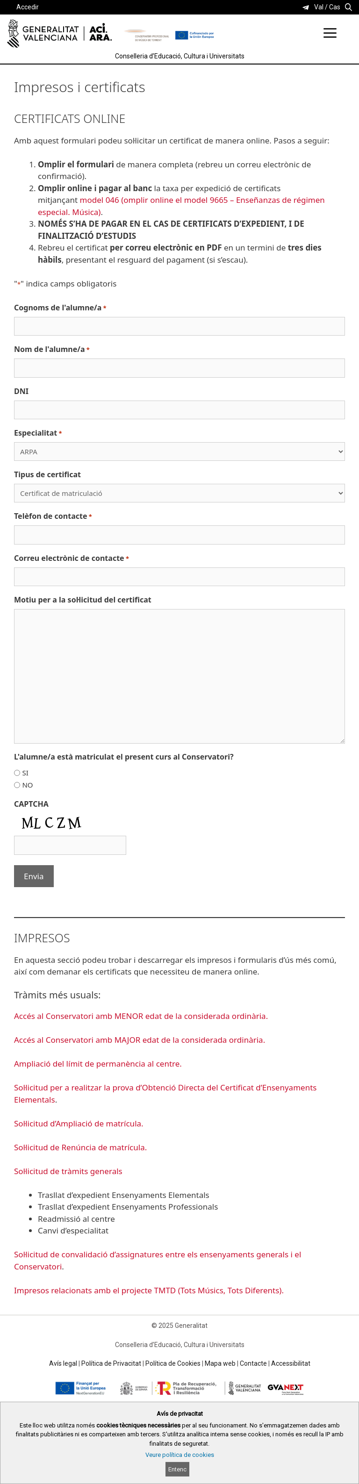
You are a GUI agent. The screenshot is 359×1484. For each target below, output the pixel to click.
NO (27, 784)
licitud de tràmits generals (73, 1171)
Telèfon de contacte (53, 516)
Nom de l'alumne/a (52, 349)
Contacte (253, 1363)
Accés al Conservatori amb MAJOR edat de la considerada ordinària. (139, 1039)
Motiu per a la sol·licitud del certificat (82, 600)
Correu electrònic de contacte (71, 558)
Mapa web (220, 1363)
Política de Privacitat (111, 1363)
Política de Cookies (173, 1363)
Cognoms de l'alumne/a (60, 307)
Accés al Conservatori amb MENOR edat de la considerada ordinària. (141, 1016)
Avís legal (63, 1363)
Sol (19, 1171)
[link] (305, 7)
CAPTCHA (31, 804)
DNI (21, 391)
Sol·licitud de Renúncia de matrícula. (80, 1147)
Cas (334, 7)
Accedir (27, 7)
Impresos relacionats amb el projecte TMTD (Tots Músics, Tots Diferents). (150, 1290)
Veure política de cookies (179, 1454)
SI (25, 772)
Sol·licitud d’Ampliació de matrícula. (79, 1123)
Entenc (177, 1469)
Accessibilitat (290, 1363)
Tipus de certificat (47, 474)
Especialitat (38, 433)
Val (318, 7)
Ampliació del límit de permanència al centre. (98, 1063)
